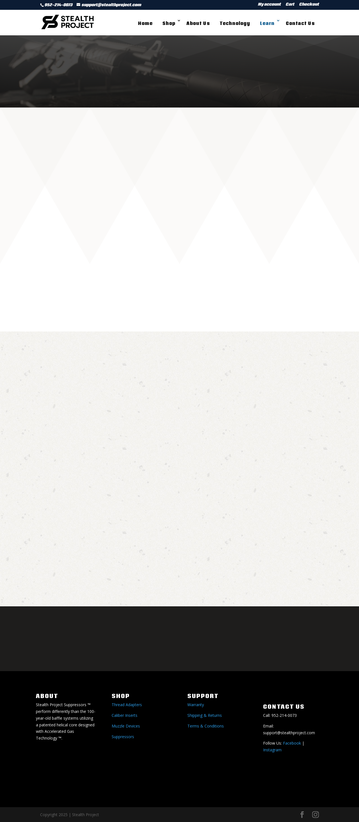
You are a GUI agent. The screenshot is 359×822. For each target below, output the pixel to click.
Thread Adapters (127, 704)
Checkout (309, 5)
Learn (267, 23)
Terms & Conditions (205, 726)
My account (269, 5)
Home (145, 23)
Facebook (292, 743)
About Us (198, 23)
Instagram (272, 749)
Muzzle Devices (126, 726)
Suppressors (123, 736)
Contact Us (300, 23)
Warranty (195, 704)
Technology (235, 23)
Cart (290, 5)
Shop (168, 23)
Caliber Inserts (124, 715)
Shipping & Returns (204, 715)
